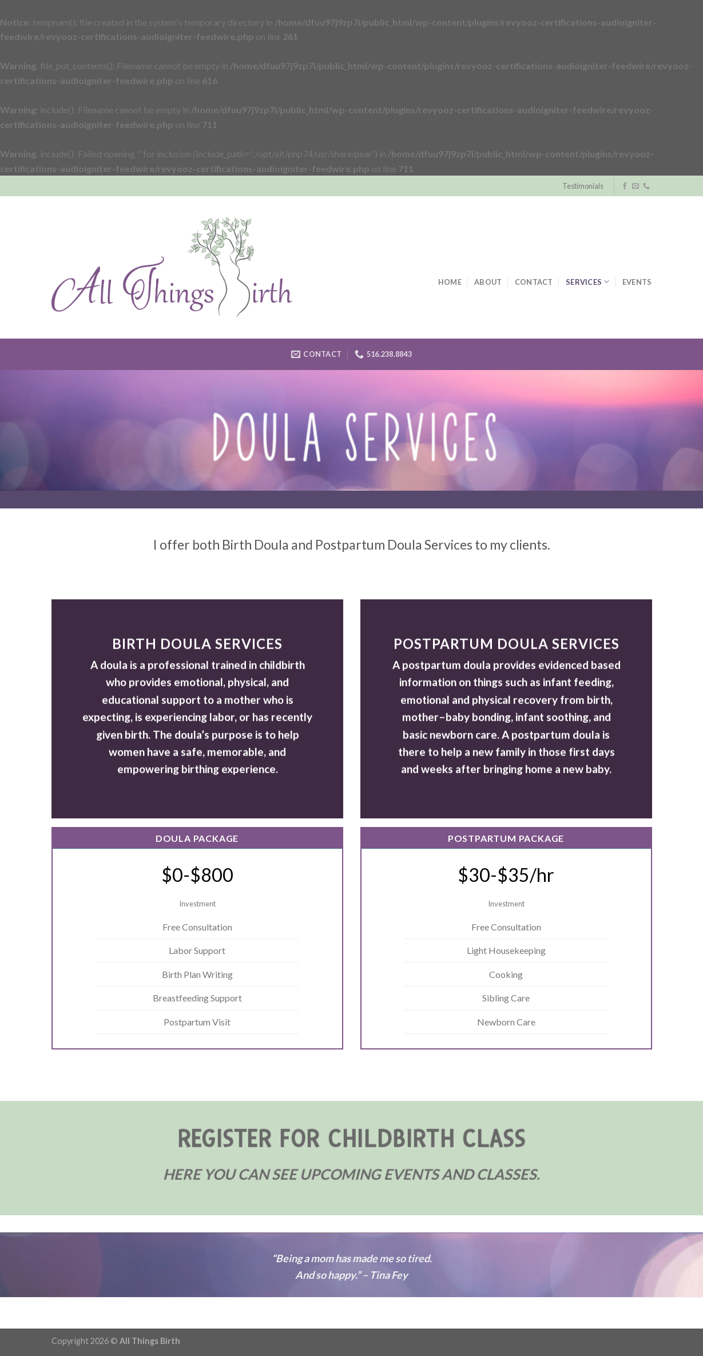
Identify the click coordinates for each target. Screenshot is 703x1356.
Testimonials (582, 185)
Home (450, 282)
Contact (534, 282)
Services (588, 281)
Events (637, 282)
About (488, 282)
